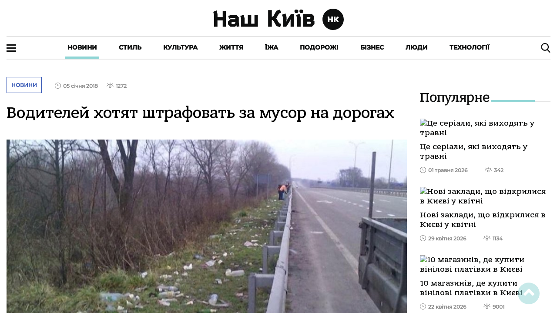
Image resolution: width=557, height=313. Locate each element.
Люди (417, 47)
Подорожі (319, 47)
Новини (82, 47)
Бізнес (372, 47)
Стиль (130, 47)
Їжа (271, 47)
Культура (180, 47)
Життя (231, 47)
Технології (470, 47)
